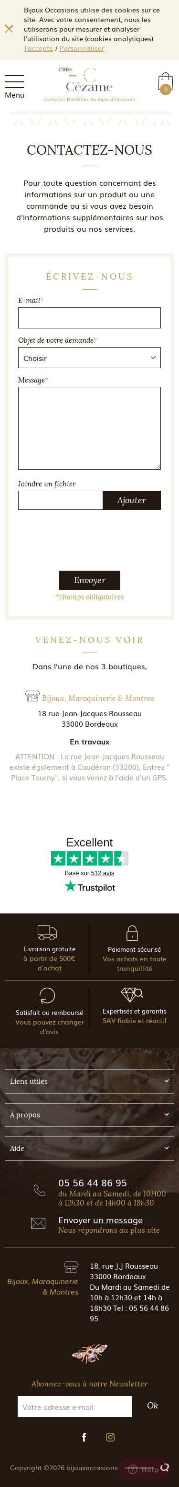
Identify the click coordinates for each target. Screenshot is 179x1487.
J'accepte (38, 48)
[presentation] (90, 536)
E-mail (31, 300)
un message (118, 1219)
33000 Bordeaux (118, 1276)
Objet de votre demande (57, 340)
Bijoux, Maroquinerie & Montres (42, 1285)
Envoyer (89, 580)
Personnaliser (82, 48)
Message (33, 380)
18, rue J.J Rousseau (124, 1265)
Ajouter (131, 500)
